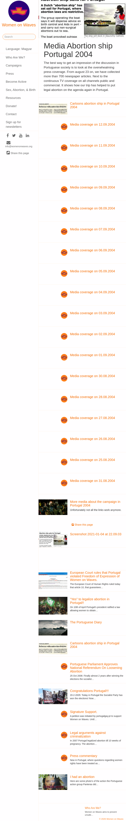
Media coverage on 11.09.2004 (92, 145)
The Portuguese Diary (86, 622)
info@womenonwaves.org (18, 144)
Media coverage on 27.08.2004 (92, 418)
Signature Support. (83, 712)
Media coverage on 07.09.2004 (92, 229)
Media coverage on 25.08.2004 (92, 460)
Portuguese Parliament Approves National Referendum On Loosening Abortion (96, 667)
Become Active (16, 81)
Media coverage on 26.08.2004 (92, 439)
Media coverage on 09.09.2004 (92, 187)
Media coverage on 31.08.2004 (92, 481)
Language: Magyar (19, 49)
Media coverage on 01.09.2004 (92, 355)
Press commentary (83, 756)
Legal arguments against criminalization (88, 734)
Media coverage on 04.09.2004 (92, 292)
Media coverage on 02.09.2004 (92, 334)
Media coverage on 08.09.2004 (92, 208)
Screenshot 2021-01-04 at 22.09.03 (95, 534)
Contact (11, 114)
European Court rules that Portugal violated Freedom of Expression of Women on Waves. (95, 576)
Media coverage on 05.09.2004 (92, 271)
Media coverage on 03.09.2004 (92, 313)
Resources (13, 98)
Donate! (11, 106)
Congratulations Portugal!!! (89, 691)
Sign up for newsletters (14, 124)
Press (10, 73)
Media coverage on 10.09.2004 (92, 166)
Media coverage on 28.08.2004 (92, 397)
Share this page (18, 153)
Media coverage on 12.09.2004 (92, 124)
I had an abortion (82, 777)
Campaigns (14, 65)
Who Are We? (15, 57)
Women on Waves (19, 14)
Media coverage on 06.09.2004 (92, 250)
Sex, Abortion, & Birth (20, 90)
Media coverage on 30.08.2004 (92, 376)
